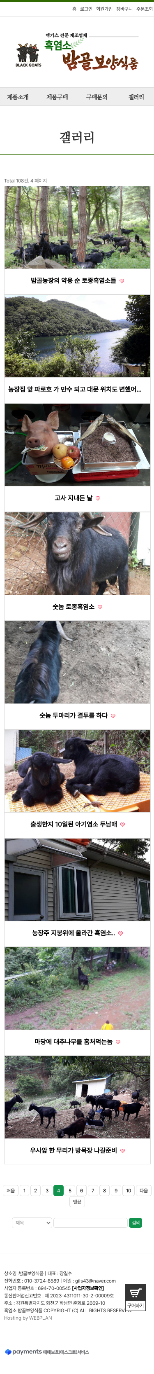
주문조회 (144, 9)
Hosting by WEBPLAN (28, 1318)
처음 (11, 1191)
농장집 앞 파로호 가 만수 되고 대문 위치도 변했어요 (77, 389)
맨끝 (77, 1202)
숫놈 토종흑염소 (77, 607)
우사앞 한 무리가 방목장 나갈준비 (77, 1150)
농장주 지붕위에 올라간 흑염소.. (77, 933)
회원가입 (104, 9)
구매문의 (97, 97)
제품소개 (17, 97)
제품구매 (57, 97)
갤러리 (136, 97)
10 (128, 1191)
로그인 (86, 9)
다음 (144, 1191)
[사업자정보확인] (88, 1288)
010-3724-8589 (41, 1281)
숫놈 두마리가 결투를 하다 (77, 716)
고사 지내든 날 (77, 498)
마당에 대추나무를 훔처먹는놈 (77, 1042)
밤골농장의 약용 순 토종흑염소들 (77, 281)
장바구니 (124, 9)
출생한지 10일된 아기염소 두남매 (77, 824)
